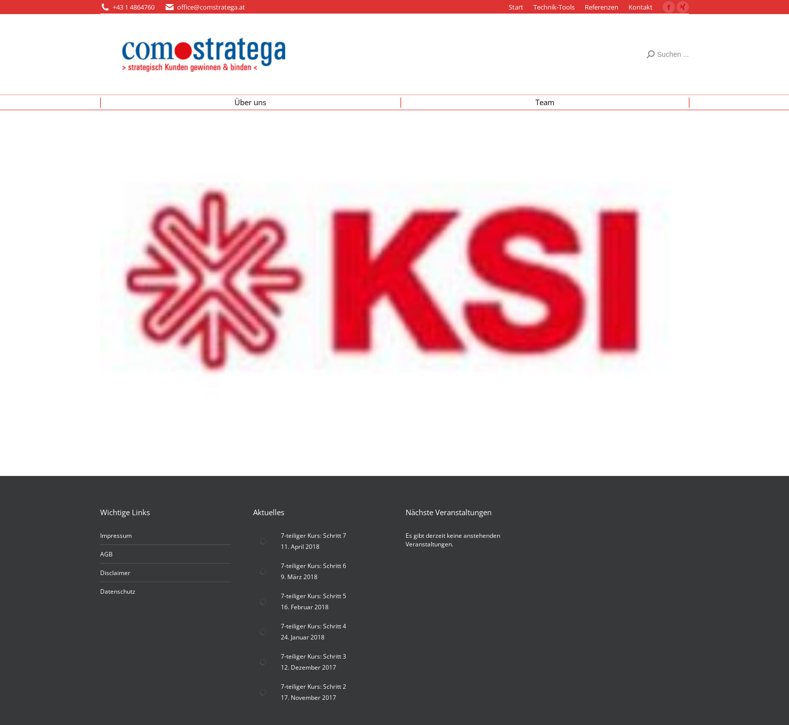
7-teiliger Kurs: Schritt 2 (313, 686)
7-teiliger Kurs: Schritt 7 (313, 535)
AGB (106, 554)
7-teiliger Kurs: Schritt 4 (313, 626)
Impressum (116, 535)
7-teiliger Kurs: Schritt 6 (313, 565)
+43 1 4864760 (133, 7)
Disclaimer (115, 573)
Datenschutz (117, 591)
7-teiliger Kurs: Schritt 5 (313, 596)
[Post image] (263, 541)
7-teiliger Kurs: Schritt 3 (313, 656)
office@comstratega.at (211, 7)
